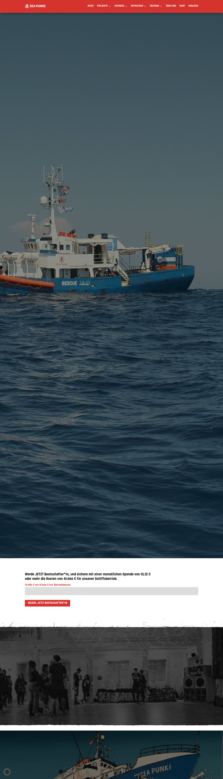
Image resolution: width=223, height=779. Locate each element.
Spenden (119, 6)
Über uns (171, 6)
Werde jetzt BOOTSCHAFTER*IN (47, 603)
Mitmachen (137, 6)
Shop (182, 6)
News (91, 6)
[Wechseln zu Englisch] (193, 6)
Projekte (102, 6)
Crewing (154, 6)
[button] (7, 772)
